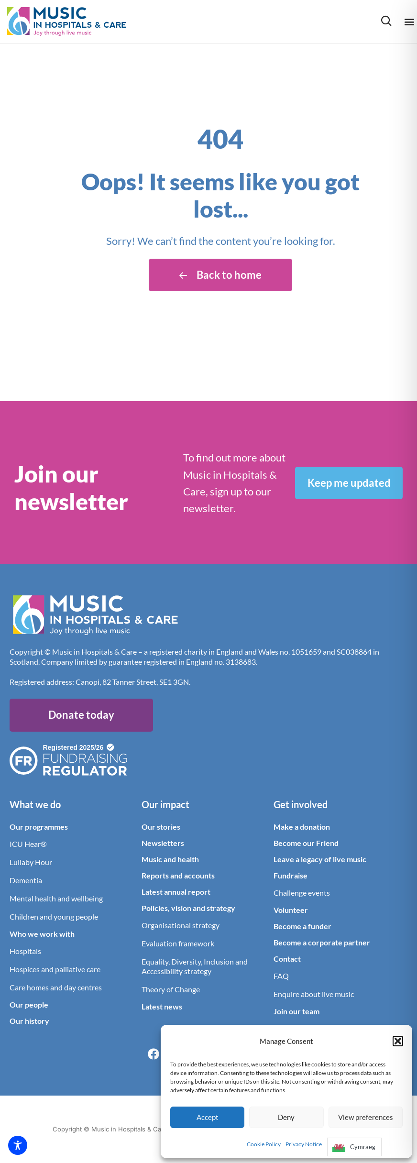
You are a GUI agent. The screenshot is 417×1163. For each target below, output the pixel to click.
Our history (29, 1020)
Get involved (301, 804)
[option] (354, 1147)
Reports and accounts (178, 875)
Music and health (170, 859)
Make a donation (302, 826)
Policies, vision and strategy (188, 907)
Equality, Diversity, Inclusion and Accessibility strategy (195, 966)
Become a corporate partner (322, 942)
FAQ (281, 975)
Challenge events (302, 892)
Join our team (296, 1011)
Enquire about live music (314, 993)
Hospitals (25, 950)
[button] (398, 1041)
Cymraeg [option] (362, 1147)
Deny (286, 1117)
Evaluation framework (178, 943)
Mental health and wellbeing (56, 898)
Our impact (165, 804)
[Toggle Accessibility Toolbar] (17, 1145)
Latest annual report (176, 891)
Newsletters (163, 842)
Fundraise (290, 875)
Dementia (26, 880)
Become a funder (302, 926)
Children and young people (54, 916)
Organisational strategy (180, 925)
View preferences (365, 1117)
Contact (287, 958)
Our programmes (39, 826)
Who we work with (42, 933)
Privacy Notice (303, 1144)
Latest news (162, 1006)
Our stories (161, 826)
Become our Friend (306, 842)
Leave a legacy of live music (320, 859)
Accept (208, 1117)
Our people (29, 1004)
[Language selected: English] (354, 1150)
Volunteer (291, 909)
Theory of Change (171, 989)
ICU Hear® (28, 843)
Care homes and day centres (56, 987)
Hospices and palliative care (55, 969)
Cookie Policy (264, 1144)
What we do (35, 804)
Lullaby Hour (31, 862)
